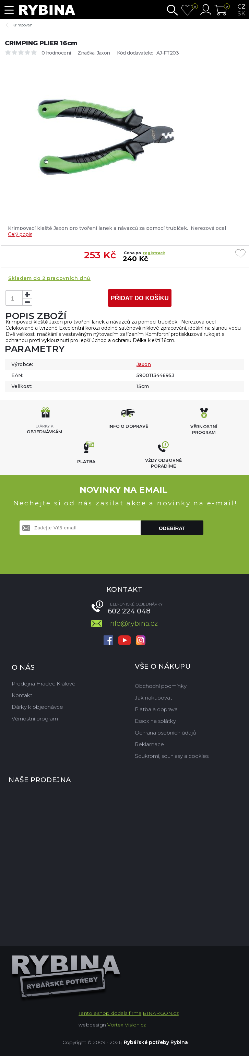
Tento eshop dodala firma (110, 1013)
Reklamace (149, 744)
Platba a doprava (156, 709)
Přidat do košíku (140, 298)
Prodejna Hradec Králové (43, 683)
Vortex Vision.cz (126, 1025)
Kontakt (22, 695)
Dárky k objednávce (37, 707)
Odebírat (172, 528)
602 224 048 (129, 611)
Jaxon (103, 53)
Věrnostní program (35, 718)
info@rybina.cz (133, 623)
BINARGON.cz (160, 1013)
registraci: (154, 252)
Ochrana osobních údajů (165, 732)
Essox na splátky (155, 721)
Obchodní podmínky (161, 686)
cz (241, 6)
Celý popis (20, 234)
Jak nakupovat (153, 697)
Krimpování (23, 25)
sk (241, 13)
